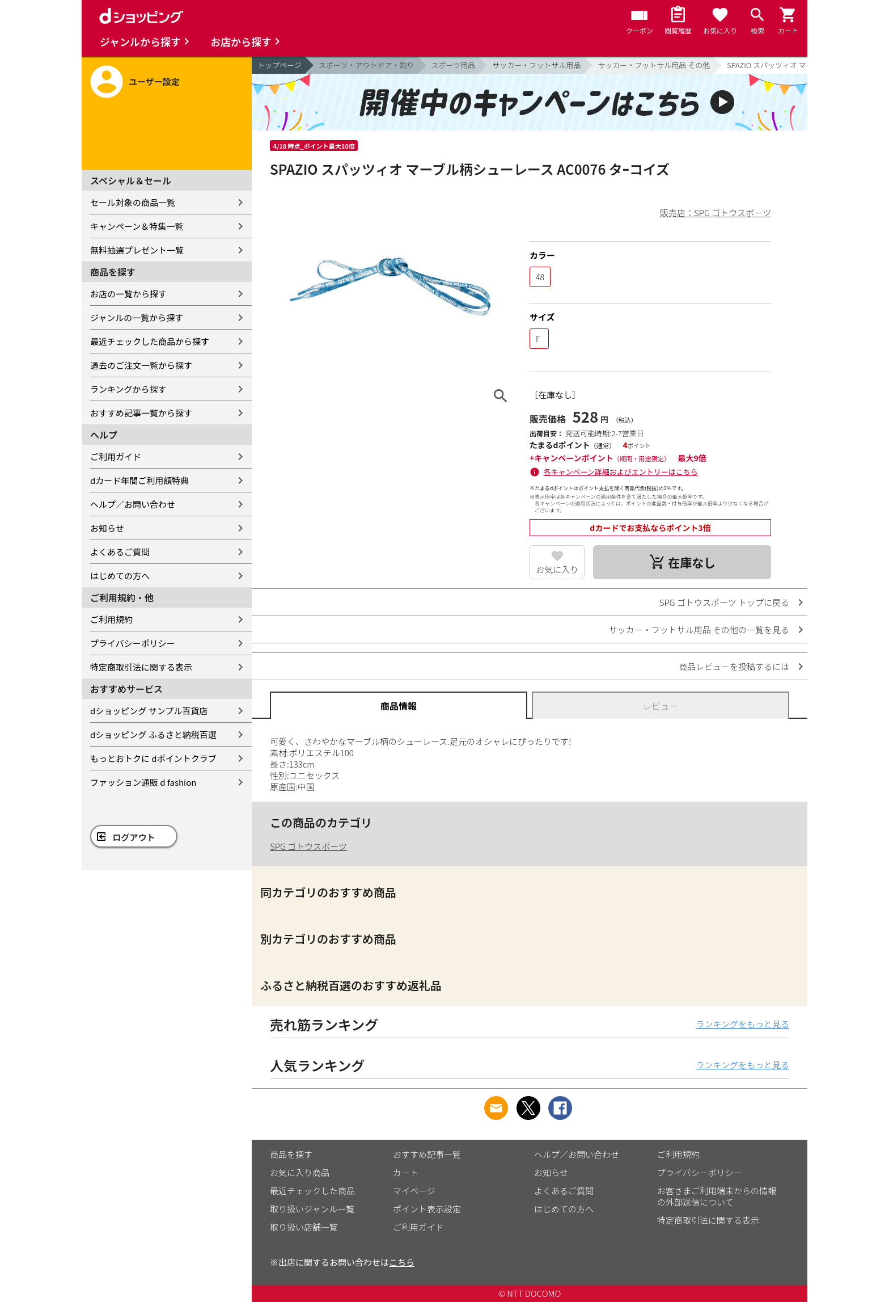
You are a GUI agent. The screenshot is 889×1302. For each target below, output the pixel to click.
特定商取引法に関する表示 (141, 667)
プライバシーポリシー (132, 643)
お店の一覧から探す (128, 294)
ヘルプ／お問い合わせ (132, 504)
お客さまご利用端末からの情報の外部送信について (716, 1196)
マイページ (414, 1190)
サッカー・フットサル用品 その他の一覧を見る (699, 629)
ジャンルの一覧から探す (136, 317)
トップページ (279, 65)
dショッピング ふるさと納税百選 (153, 734)
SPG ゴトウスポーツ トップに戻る (724, 602)
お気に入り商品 (299, 1172)
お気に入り (557, 569)
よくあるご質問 (120, 552)
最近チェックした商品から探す (149, 341)
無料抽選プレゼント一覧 (137, 250)
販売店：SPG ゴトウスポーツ (715, 212)
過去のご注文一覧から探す (141, 365)
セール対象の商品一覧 (132, 202)
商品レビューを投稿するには (734, 666)
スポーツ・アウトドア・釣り (366, 65)
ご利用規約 (111, 619)
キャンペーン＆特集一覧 (136, 226)
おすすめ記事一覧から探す (141, 413)
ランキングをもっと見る (742, 1024)
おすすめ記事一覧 (427, 1154)
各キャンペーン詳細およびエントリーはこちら (621, 471)
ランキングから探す (128, 389)
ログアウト (134, 837)
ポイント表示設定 (427, 1209)
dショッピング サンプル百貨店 (149, 711)
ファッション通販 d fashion (143, 782)
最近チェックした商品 (312, 1190)
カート (405, 1172)
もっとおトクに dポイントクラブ (153, 758)
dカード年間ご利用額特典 (139, 480)
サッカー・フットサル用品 (536, 65)
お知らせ (107, 528)
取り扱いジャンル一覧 (312, 1209)
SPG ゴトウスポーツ (308, 846)
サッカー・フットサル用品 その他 (654, 65)
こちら (401, 1262)
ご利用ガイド (115, 456)
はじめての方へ (120, 576)
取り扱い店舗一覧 (304, 1227)
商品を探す (291, 1154)
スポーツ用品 (453, 65)
